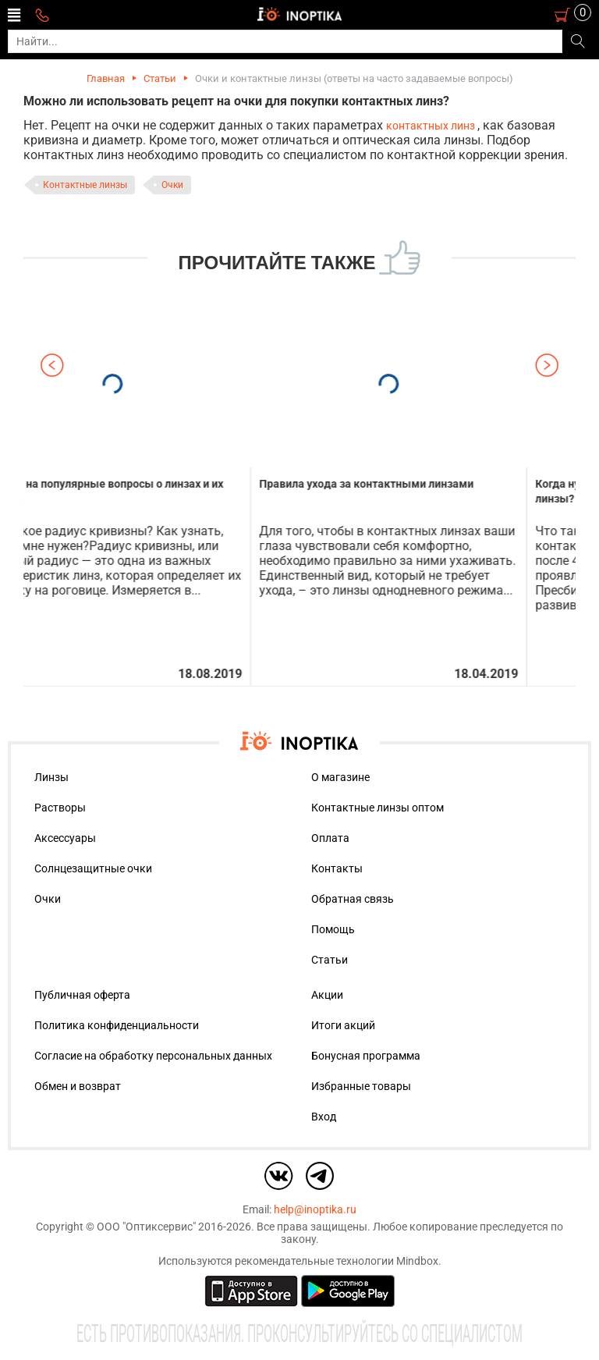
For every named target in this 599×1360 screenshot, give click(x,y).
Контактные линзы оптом (377, 807)
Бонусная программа (365, 1055)
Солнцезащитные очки (93, 868)
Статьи (160, 78)
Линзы (51, 777)
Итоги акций (343, 1025)
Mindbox (417, 1261)
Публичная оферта (82, 995)
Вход (323, 1116)
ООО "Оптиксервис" (146, 1226)
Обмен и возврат (77, 1086)
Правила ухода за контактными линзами (415, 484)
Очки (172, 184)
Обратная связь (352, 899)
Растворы (60, 807)
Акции (327, 995)
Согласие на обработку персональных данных (153, 1055)
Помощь (333, 929)
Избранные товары (361, 1086)
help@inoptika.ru (315, 1209)
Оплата (330, 838)
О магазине (340, 777)
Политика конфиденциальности (116, 1025)
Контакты (337, 868)
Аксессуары (65, 838)
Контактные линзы (85, 184)
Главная (106, 78)
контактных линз (431, 125)
